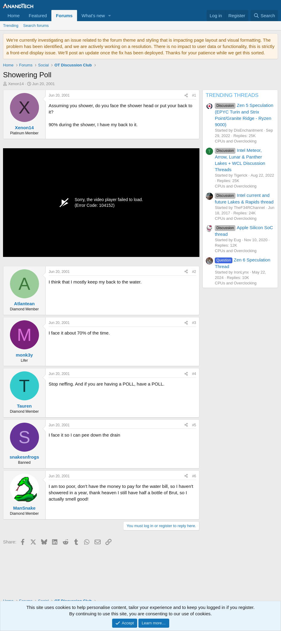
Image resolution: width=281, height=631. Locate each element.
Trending (10, 25)
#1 (194, 95)
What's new (93, 15)
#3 (194, 323)
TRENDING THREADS (232, 95)
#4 (194, 374)
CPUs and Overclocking (236, 141)
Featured (38, 15)
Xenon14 (16, 84)
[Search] (264, 15)
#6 (194, 476)
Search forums (36, 25)
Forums (64, 15)
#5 (194, 425)
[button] (109, 15)
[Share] (186, 95)
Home (14, 15)
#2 (194, 272)
